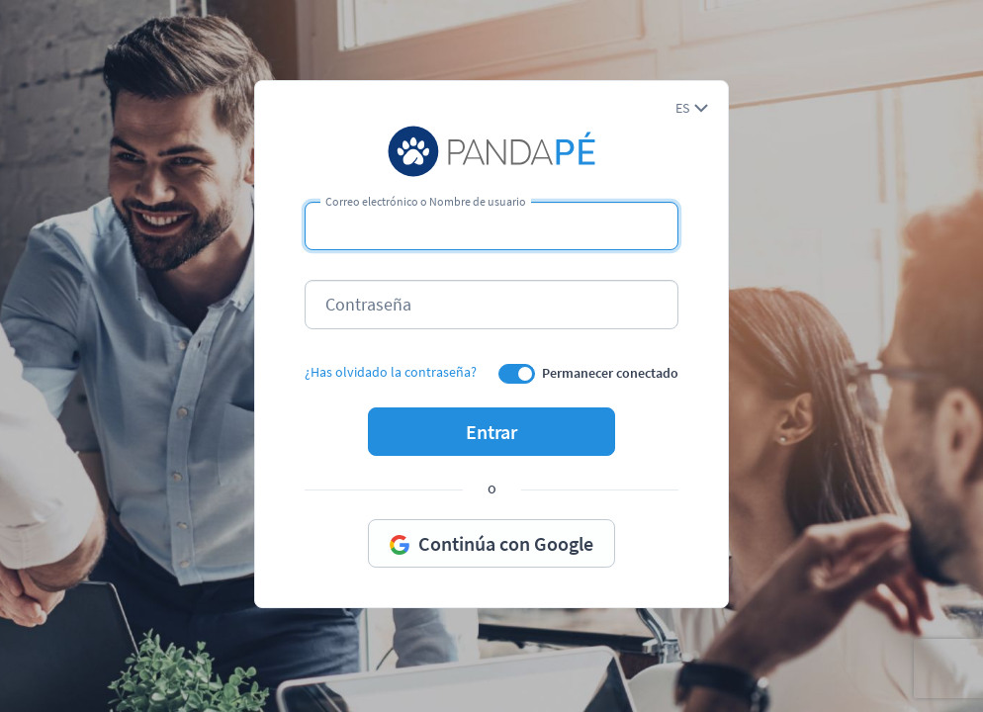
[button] (691, 108)
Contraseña (368, 304)
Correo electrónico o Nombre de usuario (425, 201)
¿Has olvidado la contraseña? (391, 372)
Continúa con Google (491, 543)
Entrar (491, 431)
